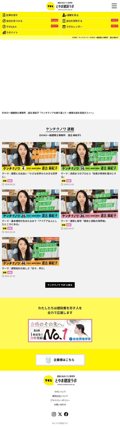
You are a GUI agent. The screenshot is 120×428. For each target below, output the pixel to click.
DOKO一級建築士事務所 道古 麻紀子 (104, 37)
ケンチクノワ (83, 37)
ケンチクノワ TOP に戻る (60, 284)
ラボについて (60, 391)
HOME (74, 37)
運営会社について (60, 395)
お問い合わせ (60, 404)
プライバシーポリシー (60, 400)
